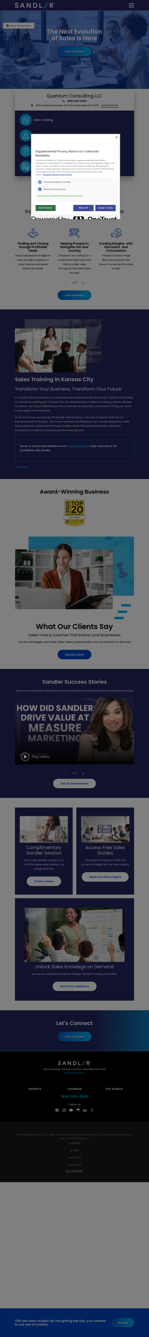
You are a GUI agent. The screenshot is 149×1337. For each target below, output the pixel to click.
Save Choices (45, 208)
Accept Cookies (105, 208)
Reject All (83, 208)
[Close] (116, 137)
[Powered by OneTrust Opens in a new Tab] (42, 217)
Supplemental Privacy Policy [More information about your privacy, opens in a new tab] (57, 174)
